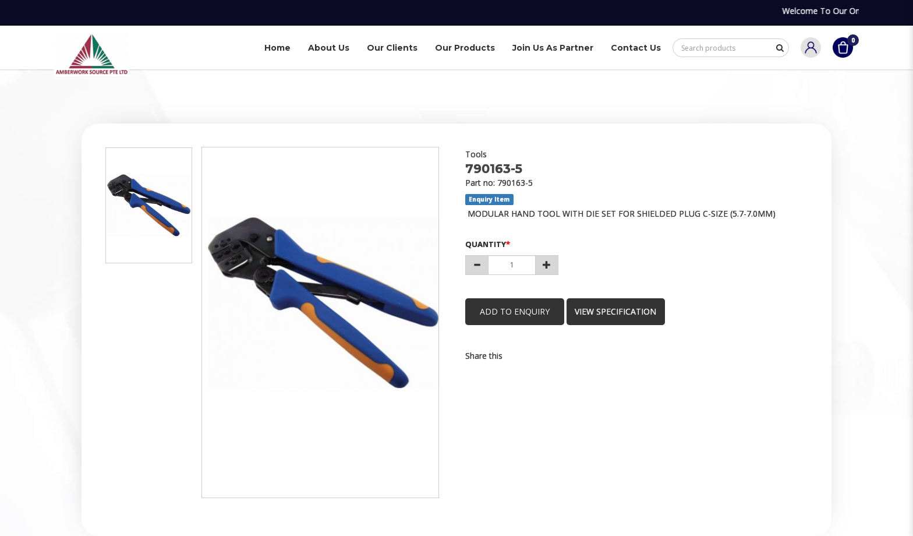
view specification (616, 311)
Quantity (485, 244)
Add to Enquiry (515, 311)
